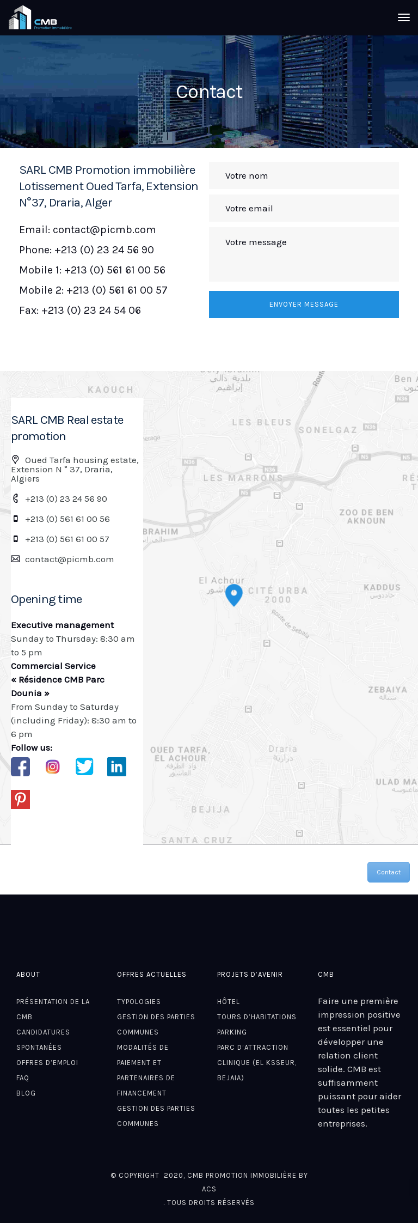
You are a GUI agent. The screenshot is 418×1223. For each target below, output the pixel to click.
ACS (209, 1189)
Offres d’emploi (47, 1062)
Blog (26, 1093)
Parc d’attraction (252, 1047)
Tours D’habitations (257, 1017)
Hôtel (228, 1001)
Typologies (139, 1001)
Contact (389, 872)
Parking (232, 1032)
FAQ (22, 1078)
